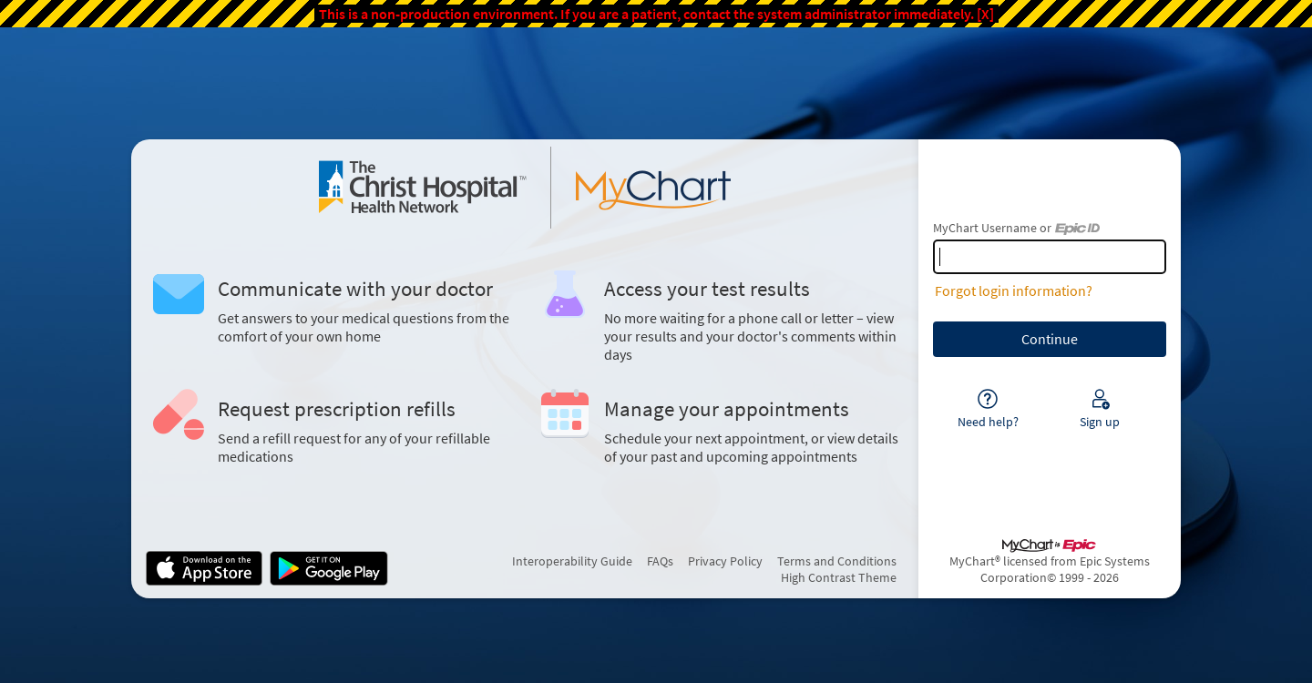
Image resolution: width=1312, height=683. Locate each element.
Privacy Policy (725, 561)
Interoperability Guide (572, 561)
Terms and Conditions (837, 561)
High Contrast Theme (839, 577)
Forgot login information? (1013, 290)
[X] (985, 14)
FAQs (660, 561)
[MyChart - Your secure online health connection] (525, 188)
